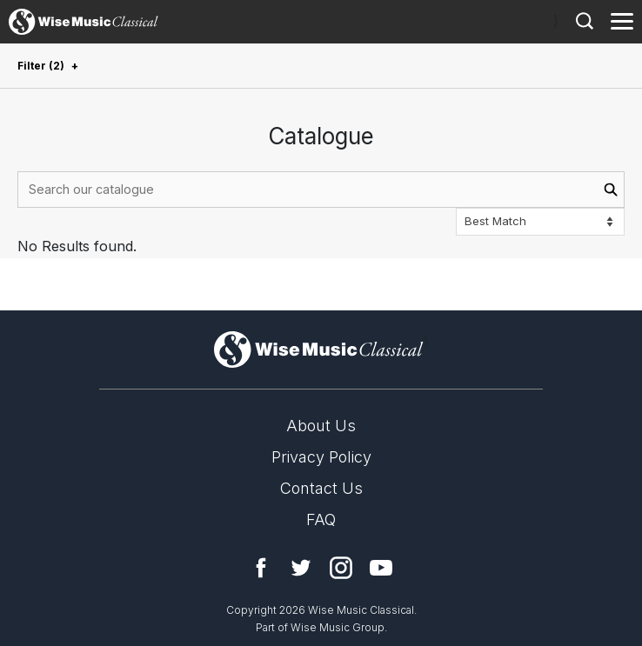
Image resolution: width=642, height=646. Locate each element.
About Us (321, 425)
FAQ (321, 519)
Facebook (261, 567)
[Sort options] (540, 222)
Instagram (341, 567)
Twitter (301, 567)
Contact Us (321, 488)
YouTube (381, 567)
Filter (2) (40, 65)
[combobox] (321, 189)
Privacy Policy (321, 457)
